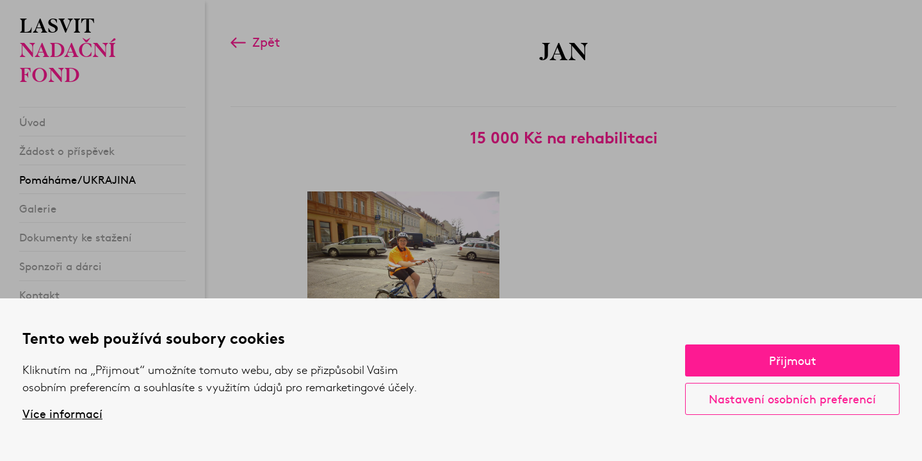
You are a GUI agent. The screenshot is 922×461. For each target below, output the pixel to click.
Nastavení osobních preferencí (792, 399)
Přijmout (792, 360)
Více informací (62, 413)
